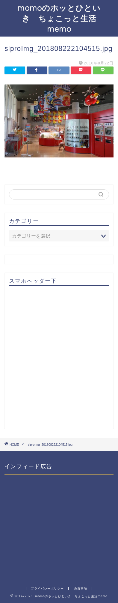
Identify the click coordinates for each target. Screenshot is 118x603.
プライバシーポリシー (47, 588)
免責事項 (80, 588)
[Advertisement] (59, 360)
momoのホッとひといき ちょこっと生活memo (59, 18)
